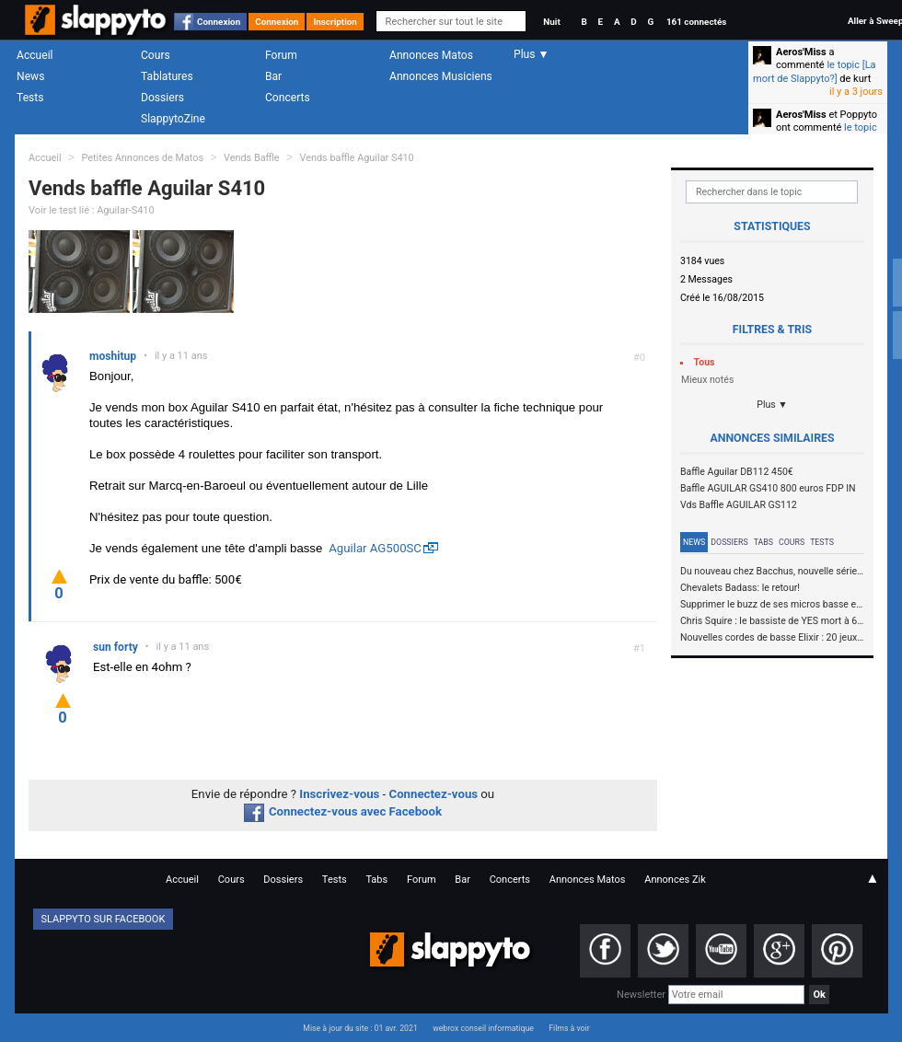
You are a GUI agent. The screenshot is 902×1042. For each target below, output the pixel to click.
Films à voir (569, 1028)
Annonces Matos (431, 55)
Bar (273, 76)
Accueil (35, 55)
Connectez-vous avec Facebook (343, 811)
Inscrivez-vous (339, 794)
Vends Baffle (252, 158)
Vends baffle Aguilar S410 (356, 158)
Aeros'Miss (801, 52)
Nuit (551, 22)
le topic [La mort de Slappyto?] (814, 71)
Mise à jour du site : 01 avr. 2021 (360, 1028)
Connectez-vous (434, 794)
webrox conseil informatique (483, 1028)
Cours (155, 55)
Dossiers (162, 97)
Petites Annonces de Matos (142, 158)
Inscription (335, 22)
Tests (30, 97)
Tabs (763, 542)
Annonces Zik (675, 880)
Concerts (287, 97)
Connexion (218, 22)
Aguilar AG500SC (375, 548)
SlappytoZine (173, 118)
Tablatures (167, 76)
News (30, 76)
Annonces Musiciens (440, 76)
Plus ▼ (772, 405)
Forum (281, 55)
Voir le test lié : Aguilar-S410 (92, 210)
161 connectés (696, 22)
